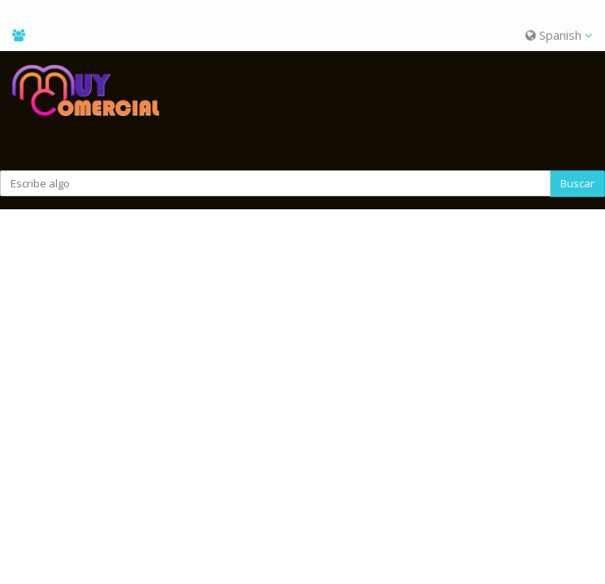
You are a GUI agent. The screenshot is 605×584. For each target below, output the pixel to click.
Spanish (559, 35)
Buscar (577, 183)
